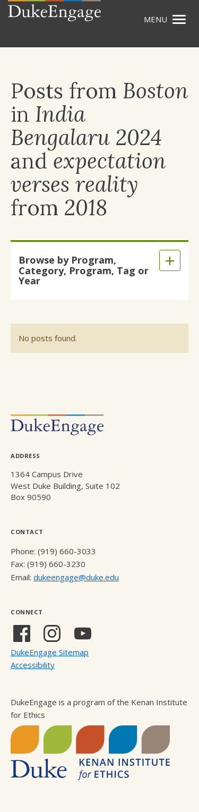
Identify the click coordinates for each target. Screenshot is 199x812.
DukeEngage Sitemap (50, 652)
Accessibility (33, 664)
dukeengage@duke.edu (76, 577)
